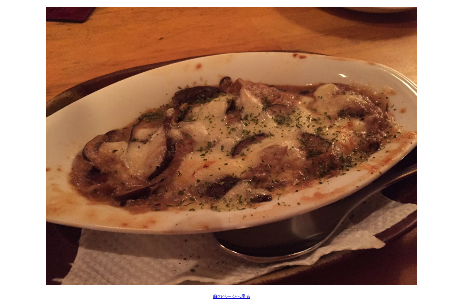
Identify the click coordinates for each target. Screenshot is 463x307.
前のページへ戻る (231, 296)
